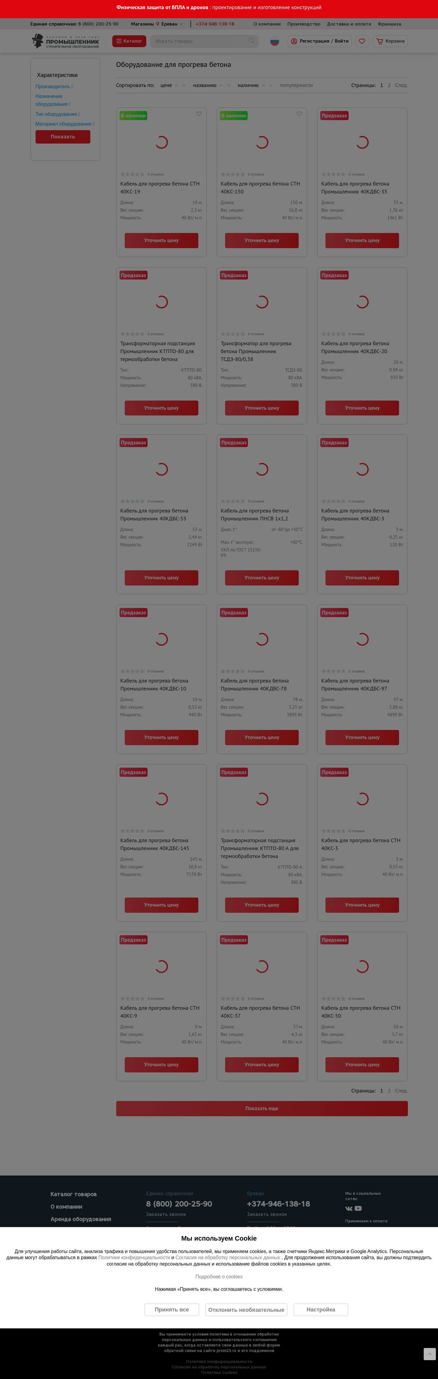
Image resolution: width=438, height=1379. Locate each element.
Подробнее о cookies (218, 1276)
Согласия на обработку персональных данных (229, 1257)
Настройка (321, 1310)
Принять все (172, 1310)
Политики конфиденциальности (134, 1257)
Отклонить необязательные (246, 1310)
